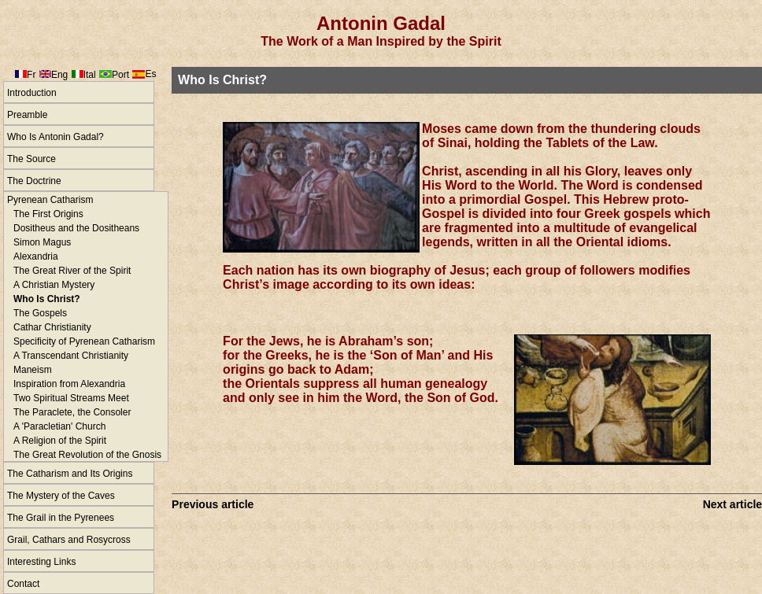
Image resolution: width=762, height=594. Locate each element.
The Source (31, 158)
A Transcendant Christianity (70, 355)
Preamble (27, 114)
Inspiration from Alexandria (69, 383)
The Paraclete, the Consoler (72, 412)
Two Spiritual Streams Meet (71, 398)
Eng (59, 74)
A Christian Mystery (53, 284)
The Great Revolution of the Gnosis (87, 454)
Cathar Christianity (52, 327)
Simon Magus (42, 242)
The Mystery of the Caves (61, 495)
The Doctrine (34, 180)
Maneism (32, 369)
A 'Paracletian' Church (59, 426)
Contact (23, 583)
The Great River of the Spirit (72, 270)
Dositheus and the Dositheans (76, 228)
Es (150, 73)
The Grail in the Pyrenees (60, 517)
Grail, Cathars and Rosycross (69, 539)
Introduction (32, 92)
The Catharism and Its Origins (69, 473)
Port (120, 74)
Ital (89, 74)
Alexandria (35, 256)
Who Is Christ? (46, 298)
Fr (31, 74)
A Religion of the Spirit (59, 440)
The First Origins (48, 214)
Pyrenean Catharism (50, 199)
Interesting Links (41, 561)
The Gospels (40, 313)
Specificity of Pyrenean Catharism (84, 341)
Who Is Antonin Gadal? (55, 136)
